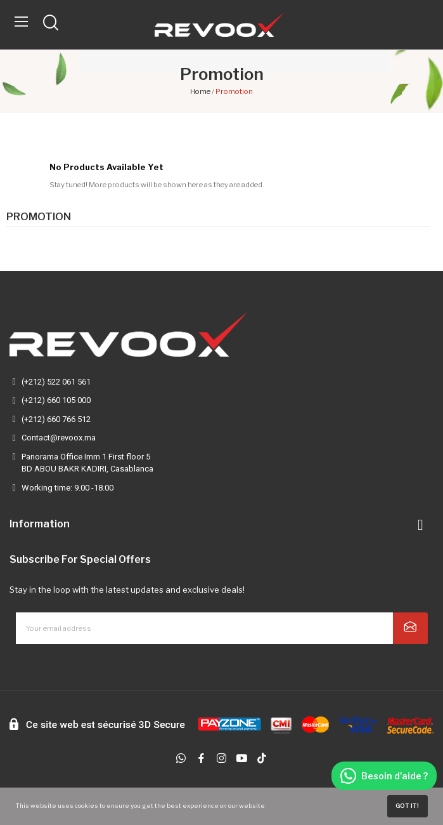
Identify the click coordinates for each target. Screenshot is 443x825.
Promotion (38, 217)
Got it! (407, 805)
